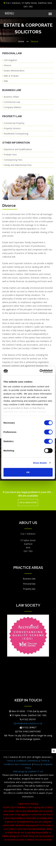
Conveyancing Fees (13, 159)
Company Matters (12, 107)
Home (21, 41)
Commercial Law (12, 102)
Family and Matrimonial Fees (18, 165)
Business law (29, 578)
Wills (6, 81)
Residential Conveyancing (16, 133)
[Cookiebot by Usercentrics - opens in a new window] (40, 371)
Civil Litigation (10, 60)
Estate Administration (14, 70)
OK (28, 472)
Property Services (12, 128)
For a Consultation (28, 502)
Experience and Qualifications (18, 149)
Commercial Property (14, 123)
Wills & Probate (11, 75)
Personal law (29, 583)
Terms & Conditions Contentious (23, 760)
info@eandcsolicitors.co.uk (28, 723)
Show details (40, 462)
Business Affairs (11, 96)
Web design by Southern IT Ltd (28, 771)
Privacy (36, 764)
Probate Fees (10, 154)
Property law (29, 588)
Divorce (7, 65)
